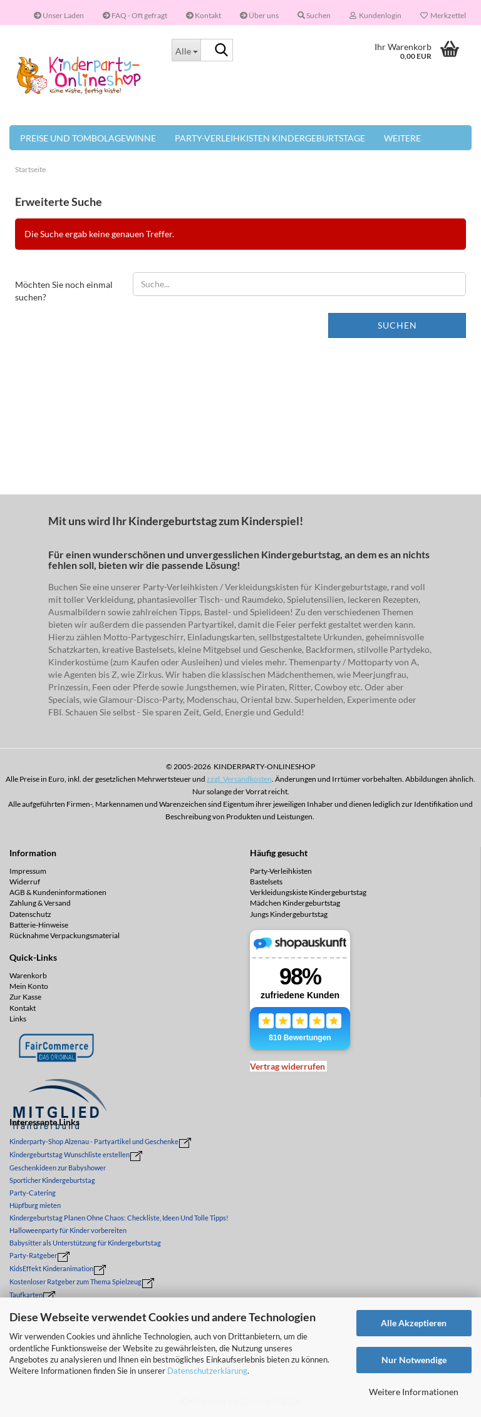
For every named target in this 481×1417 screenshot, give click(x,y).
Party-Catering (32, 1193)
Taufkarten (26, 1295)
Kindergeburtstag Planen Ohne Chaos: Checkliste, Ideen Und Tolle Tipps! (119, 1218)
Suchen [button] (314, 15)
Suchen (397, 325)
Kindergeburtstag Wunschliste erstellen (69, 1154)
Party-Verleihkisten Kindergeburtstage (270, 138)
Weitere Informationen (413, 1391)
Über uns (259, 15)
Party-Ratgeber (33, 1255)
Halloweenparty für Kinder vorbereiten (68, 1230)
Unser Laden (59, 15)
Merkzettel (443, 15)
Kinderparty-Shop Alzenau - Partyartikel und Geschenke (93, 1141)
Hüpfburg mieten (35, 1205)
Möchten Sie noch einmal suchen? (64, 290)
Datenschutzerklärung (207, 1371)
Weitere (402, 138)
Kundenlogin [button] (375, 15)
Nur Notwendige (414, 1359)
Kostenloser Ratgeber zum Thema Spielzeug (75, 1281)
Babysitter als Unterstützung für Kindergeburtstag (85, 1243)
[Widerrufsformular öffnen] (287, 1066)
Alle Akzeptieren (414, 1322)
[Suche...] (186, 50)
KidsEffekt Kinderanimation (51, 1268)
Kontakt (203, 15)
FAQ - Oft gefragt (135, 15)
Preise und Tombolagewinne (88, 138)
